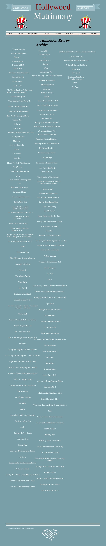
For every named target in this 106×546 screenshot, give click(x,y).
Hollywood (53, 7)
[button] (20, 34)
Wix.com (32, 528)
